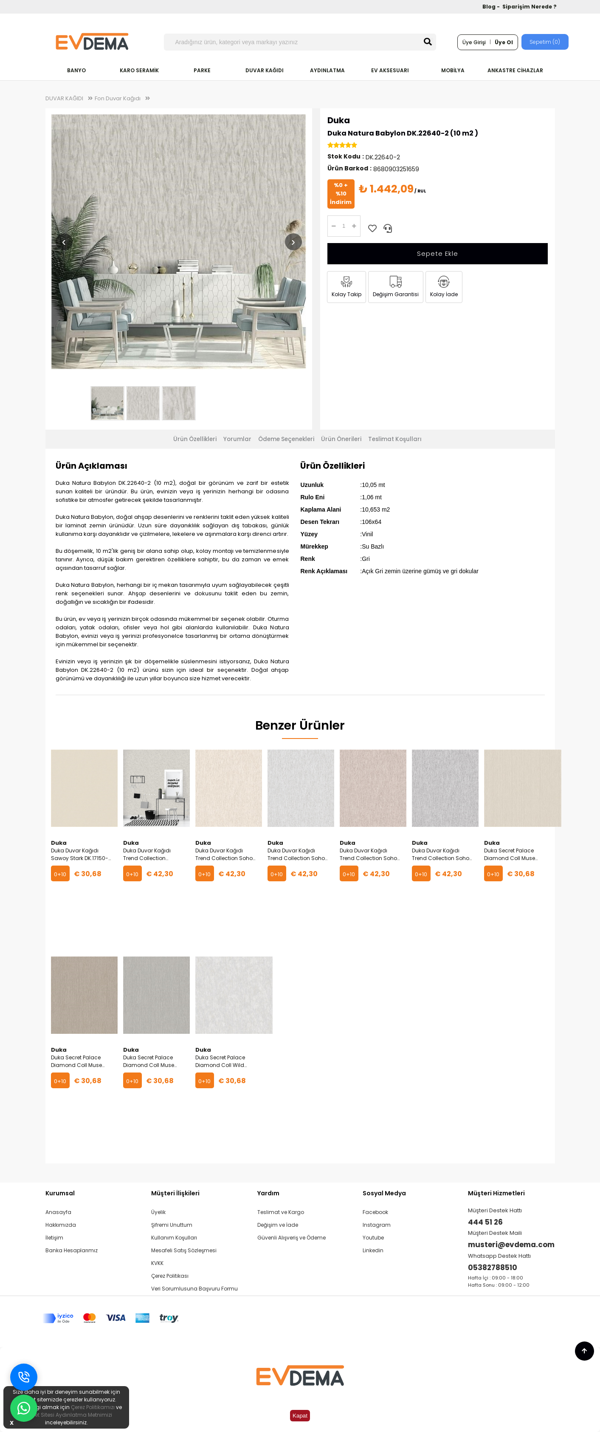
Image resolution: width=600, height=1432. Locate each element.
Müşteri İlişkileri (175, 1193)
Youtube (373, 1237)
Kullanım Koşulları (174, 1237)
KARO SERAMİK (139, 70)
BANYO (76, 70)
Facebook (375, 1212)
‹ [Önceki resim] (64, 241)
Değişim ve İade (277, 1224)
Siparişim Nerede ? (529, 6)
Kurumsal (60, 1193)
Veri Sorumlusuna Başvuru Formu (194, 1288)
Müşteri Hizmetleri (496, 1193)
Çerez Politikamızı (93, 1407)
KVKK (157, 1263)
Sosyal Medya (384, 1193)
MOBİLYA (453, 70)
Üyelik (158, 1212)
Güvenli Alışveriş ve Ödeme (291, 1237)
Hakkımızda (60, 1224)
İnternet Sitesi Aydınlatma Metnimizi (66, 1414)
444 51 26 (485, 1222)
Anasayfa (58, 1212)
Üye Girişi (474, 42)
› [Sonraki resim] (293, 241)
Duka (338, 120)
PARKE (202, 70)
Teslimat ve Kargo (280, 1212)
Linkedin (373, 1250)
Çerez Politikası (170, 1275)
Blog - (491, 6)
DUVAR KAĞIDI (264, 70)
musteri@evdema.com (511, 1244)
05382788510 (492, 1267)
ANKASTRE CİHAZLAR (515, 70)
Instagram (377, 1224)
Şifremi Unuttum (171, 1224)
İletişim (54, 1237)
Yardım (268, 1193)
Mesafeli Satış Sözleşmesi (184, 1250)
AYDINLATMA (327, 70)
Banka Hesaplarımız (71, 1250)
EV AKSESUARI (390, 70)
